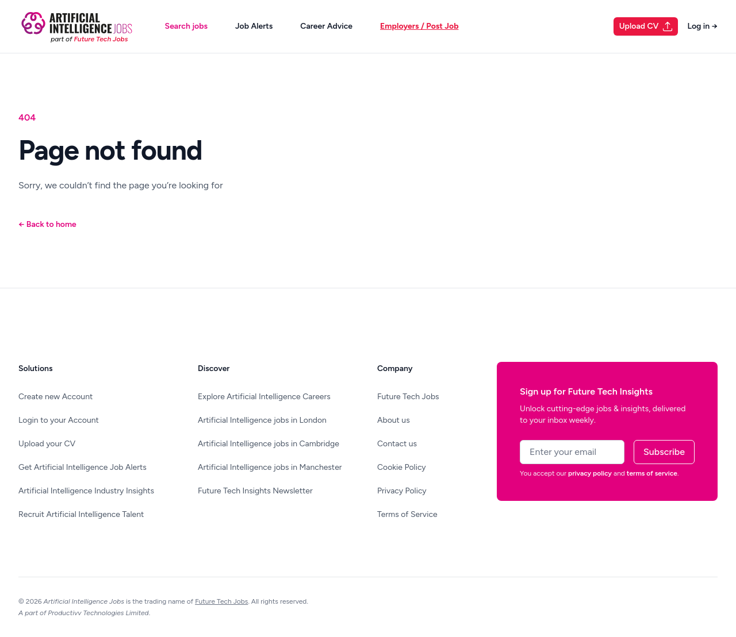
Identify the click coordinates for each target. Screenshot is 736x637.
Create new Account (55, 396)
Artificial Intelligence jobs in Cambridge (268, 444)
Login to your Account (58, 420)
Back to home (47, 224)
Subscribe (664, 451)
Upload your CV (46, 444)
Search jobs (186, 26)
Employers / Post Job (419, 26)
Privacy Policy (402, 491)
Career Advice (326, 26)
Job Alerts (254, 26)
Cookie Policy (401, 467)
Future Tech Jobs (408, 396)
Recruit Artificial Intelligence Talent (81, 514)
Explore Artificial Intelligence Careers (264, 396)
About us (393, 420)
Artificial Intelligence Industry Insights (86, 491)
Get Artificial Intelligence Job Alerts (82, 467)
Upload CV (646, 26)
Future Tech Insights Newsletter (255, 491)
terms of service (652, 473)
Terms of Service (407, 514)
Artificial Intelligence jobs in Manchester (270, 467)
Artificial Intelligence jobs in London (262, 420)
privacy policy (590, 473)
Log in (702, 26)
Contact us (397, 444)
